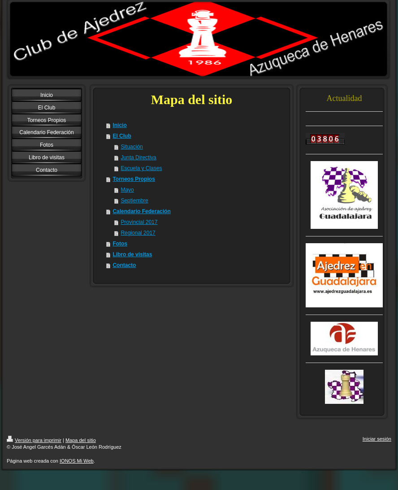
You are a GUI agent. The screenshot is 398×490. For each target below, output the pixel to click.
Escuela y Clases (141, 168)
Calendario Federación (141, 211)
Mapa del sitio (80, 440)
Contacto (124, 265)
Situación (132, 147)
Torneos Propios (133, 179)
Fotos (119, 244)
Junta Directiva (138, 157)
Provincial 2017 (139, 222)
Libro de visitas (132, 254)
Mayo (127, 190)
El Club (121, 136)
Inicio (119, 125)
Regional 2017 (138, 233)
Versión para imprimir (34, 440)
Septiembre (134, 200)
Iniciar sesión (377, 439)
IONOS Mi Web (77, 461)
